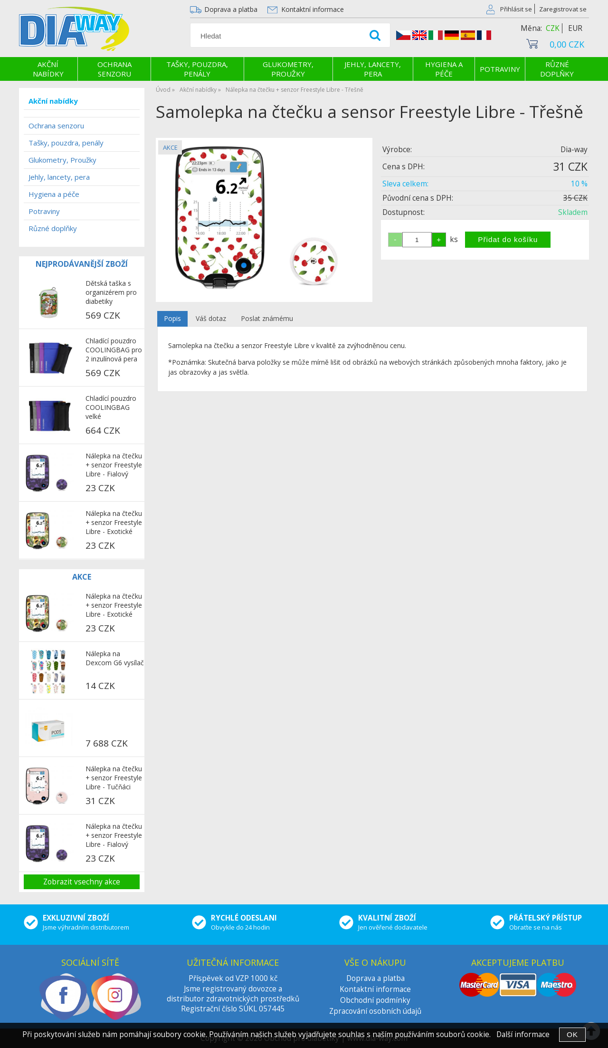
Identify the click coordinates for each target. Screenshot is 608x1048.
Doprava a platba (230, 9)
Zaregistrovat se (563, 9)
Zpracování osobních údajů (375, 1011)
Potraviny (500, 69)
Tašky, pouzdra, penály (197, 68)
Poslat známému (267, 318)
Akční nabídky (48, 68)
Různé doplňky (557, 68)
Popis (172, 318)
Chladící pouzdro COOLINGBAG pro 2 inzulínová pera (114, 349)
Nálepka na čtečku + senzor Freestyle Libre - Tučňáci (114, 777)
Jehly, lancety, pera (372, 68)
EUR (575, 28)
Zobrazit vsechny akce (81, 882)
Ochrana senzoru (114, 68)
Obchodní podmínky (375, 1000)
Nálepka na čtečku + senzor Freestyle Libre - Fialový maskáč (114, 465)
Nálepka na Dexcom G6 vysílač (115, 658)
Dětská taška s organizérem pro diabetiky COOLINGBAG (111, 293)
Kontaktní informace (312, 9)
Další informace (523, 1034)
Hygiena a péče (444, 68)
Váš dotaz (211, 318)
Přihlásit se (516, 9)
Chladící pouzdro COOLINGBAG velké (111, 407)
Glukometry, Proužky (288, 68)
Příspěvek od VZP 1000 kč (233, 978)
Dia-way (574, 150)
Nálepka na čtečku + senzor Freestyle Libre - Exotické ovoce (114, 523)
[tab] (172, 319)
